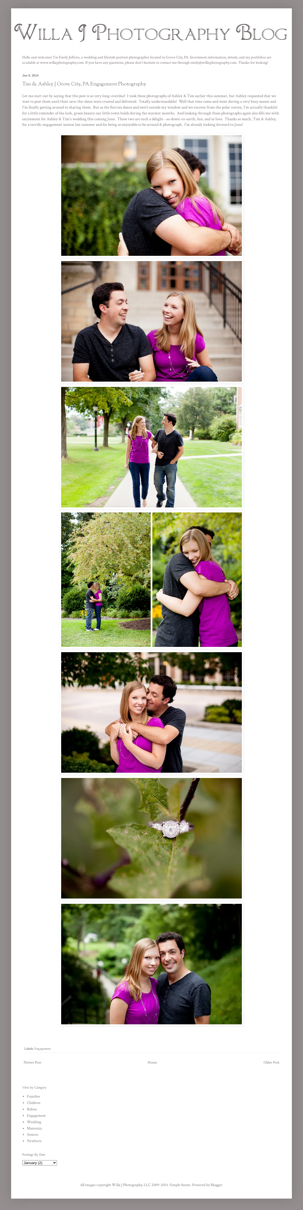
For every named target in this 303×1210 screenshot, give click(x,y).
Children (33, 1102)
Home (152, 1062)
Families (33, 1096)
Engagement (42, 1048)
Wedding (34, 1122)
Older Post (271, 1062)
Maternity (34, 1128)
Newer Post (32, 1062)
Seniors (32, 1134)
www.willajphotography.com (62, 62)
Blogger (216, 1184)
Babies (32, 1109)
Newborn (34, 1140)
